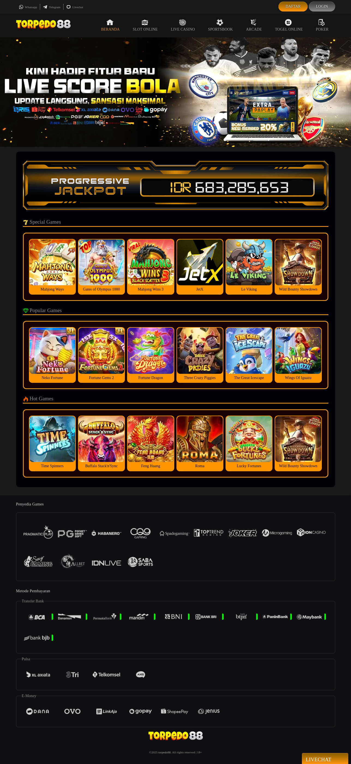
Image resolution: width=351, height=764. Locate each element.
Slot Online (145, 25)
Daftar (293, 6)
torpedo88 (164, 752)
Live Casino (183, 25)
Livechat (74, 7)
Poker (322, 25)
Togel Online (289, 25)
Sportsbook (220, 25)
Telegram (52, 7)
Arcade (254, 25)
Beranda (110, 25)
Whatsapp (28, 7)
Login (322, 6)
